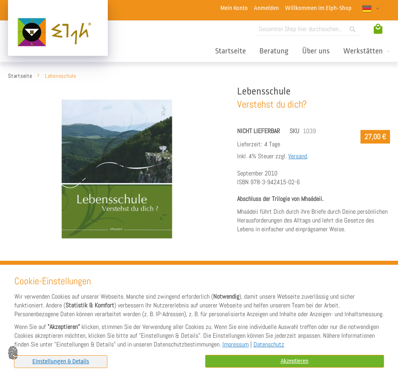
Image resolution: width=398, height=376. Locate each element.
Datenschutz (268, 345)
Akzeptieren (295, 361)
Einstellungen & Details (58, 361)
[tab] (58, 361)
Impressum (235, 345)
